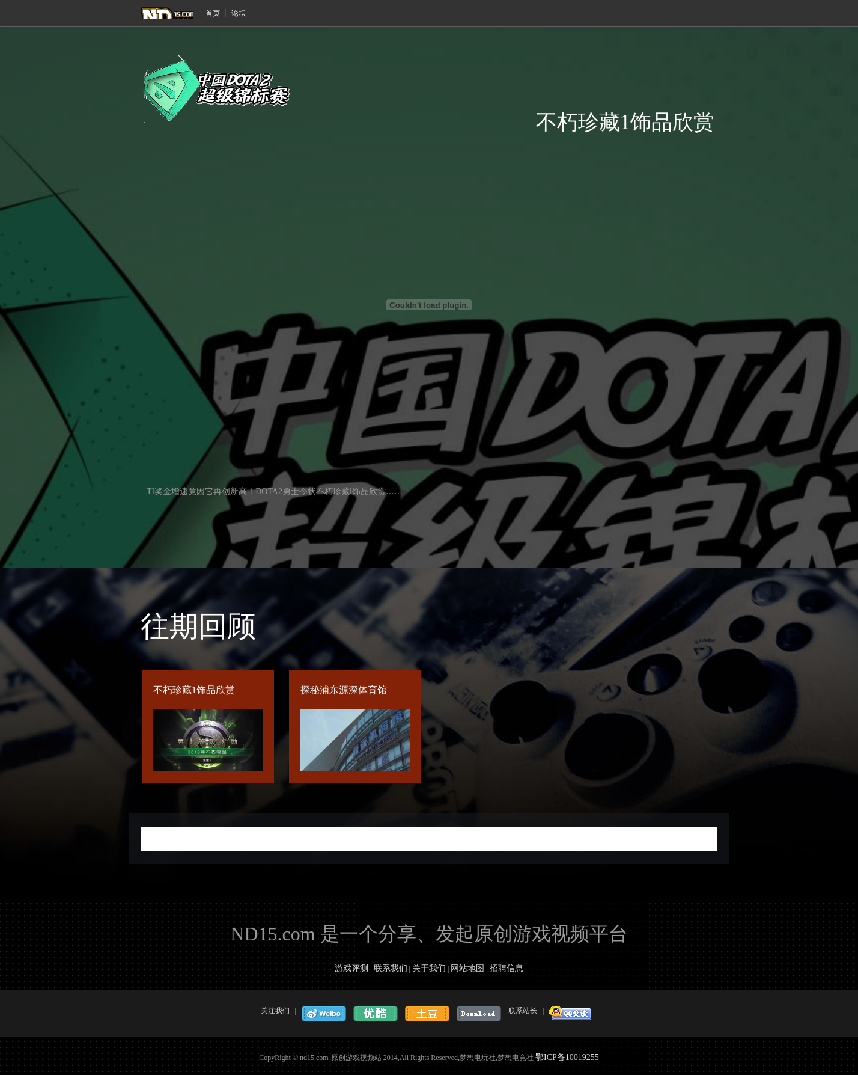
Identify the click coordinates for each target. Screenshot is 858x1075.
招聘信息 (506, 968)
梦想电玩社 (167, 13)
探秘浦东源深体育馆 (343, 690)
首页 (212, 13)
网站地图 (467, 968)
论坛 (238, 13)
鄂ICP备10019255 (567, 1057)
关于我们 (429, 968)
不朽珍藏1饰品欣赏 (194, 690)
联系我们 (390, 968)
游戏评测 (351, 968)
